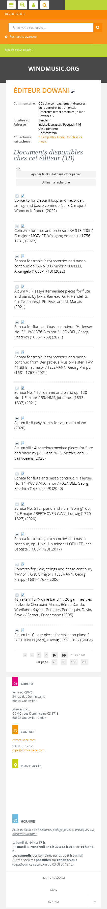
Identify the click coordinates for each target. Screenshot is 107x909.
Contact (53, 901)
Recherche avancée (23, 37)
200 (84, 662)
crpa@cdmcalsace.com (28, 750)
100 (73, 662)
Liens (53, 889)
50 (63, 662)
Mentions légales (53, 877)
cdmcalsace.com (23, 740)
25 (54, 662)
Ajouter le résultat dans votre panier (56, 174)
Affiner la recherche (56, 182)
